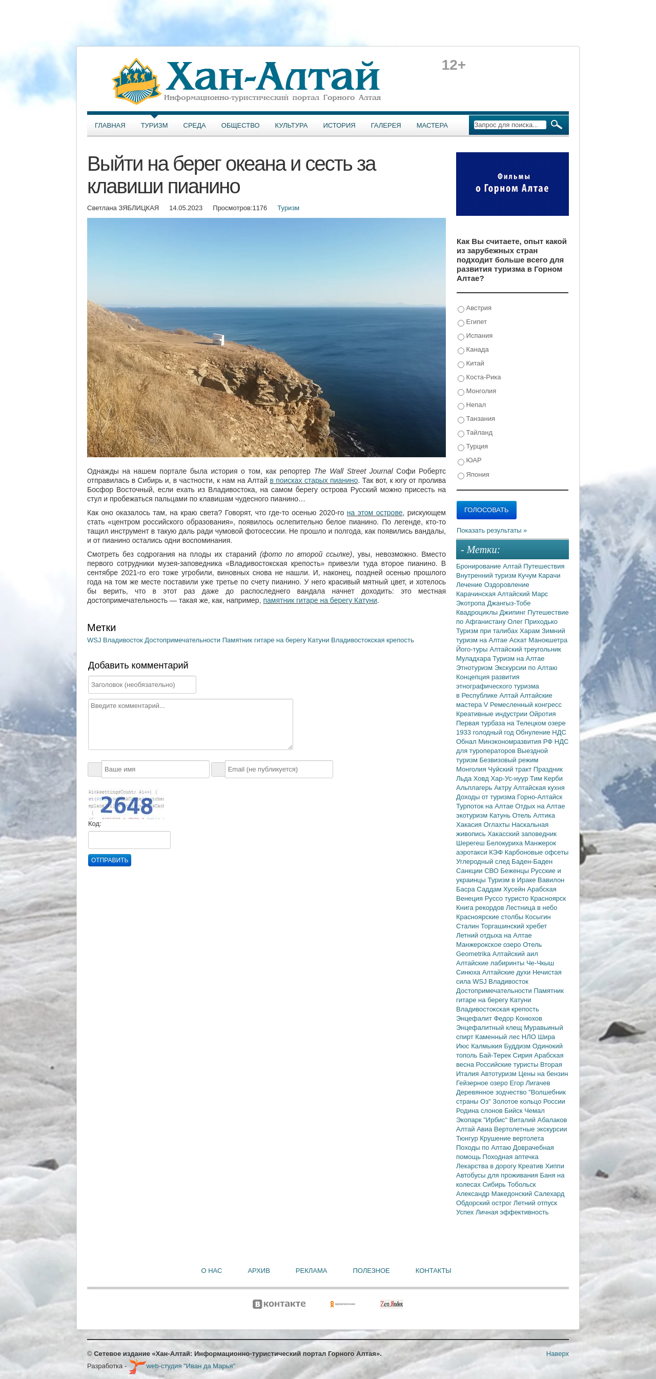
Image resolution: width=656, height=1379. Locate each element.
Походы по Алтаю (484, 1147)
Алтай (513, 566)
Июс (463, 1046)
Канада (473, 350)
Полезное (371, 1270)
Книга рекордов (481, 907)
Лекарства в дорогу (487, 1166)
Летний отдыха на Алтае (494, 935)
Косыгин (538, 917)
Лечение (470, 585)
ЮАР (470, 460)
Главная (110, 125)
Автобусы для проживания (498, 1175)
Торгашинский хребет (514, 926)
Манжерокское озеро (489, 944)
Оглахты (498, 824)
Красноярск (548, 898)
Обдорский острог (485, 1203)
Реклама (311, 1270)
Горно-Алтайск (539, 797)
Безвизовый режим (508, 760)
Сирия (524, 1055)
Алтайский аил (515, 954)
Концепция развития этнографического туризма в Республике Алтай (497, 686)
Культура (291, 125)
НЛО (530, 1037)
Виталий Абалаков (538, 1120)
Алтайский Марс (523, 594)
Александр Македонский (495, 1194)
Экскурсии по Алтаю (526, 668)
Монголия (477, 391)
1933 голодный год (486, 732)
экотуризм (472, 815)
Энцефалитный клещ (490, 1027)
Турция (473, 446)
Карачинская (477, 594)
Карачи (549, 575)
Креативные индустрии (492, 714)
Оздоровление (506, 585)
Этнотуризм (475, 668)
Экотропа (471, 603)
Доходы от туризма (486, 797)
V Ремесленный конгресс (523, 704)
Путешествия (543, 566)
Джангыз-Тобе (508, 603)
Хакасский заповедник (522, 834)
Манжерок (540, 843)
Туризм (154, 125)
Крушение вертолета (512, 1138)
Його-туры (472, 649)
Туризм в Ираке (513, 880)
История (339, 125)
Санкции (470, 871)
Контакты (434, 1270)
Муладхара (474, 658)
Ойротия (542, 714)
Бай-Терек (496, 1055)
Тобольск (521, 1184)
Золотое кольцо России (529, 1101)
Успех (466, 1212)
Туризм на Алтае (518, 658)
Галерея (386, 125)
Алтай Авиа (475, 1129)
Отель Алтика (533, 815)
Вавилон (551, 880)
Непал (472, 405)
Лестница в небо (531, 907)
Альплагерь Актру (485, 788)
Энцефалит (475, 1018)
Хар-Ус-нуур (510, 778)
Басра (466, 889)
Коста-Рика (479, 377)
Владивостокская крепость (372, 640)
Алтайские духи (507, 972)
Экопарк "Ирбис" (482, 1120)
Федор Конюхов (518, 1018)
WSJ (95, 640)
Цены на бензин (543, 1074)
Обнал (467, 741)
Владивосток (124, 640)
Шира (546, 1037)
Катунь (500, 815)
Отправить (109, 860)
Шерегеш (471, 843)
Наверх (557, 1353)
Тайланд (475, 433)
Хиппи (554, 1166)
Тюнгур (468, 1138)
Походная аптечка (511, 1157)
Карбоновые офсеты (537, 852)
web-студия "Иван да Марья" (182, 1366)
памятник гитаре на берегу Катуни (320, 600)
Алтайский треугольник (525, 649)
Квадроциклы (478, 612)
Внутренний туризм (487, 575)
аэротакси (472, 852)
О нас (211, 1270)
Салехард (549, 1194)
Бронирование (479, 566)
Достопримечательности (183, 640)
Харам (531, 631)
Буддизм (518, 1046)
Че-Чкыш (540, 963)
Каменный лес (498, 1037)
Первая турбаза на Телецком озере (511, 723)
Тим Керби (546, 778)
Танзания (476, 419)
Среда (194, 125)
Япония (473, 475)
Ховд (482, 778)
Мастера (432, 125)
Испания (475, 336)
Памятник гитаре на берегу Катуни (276, 640)
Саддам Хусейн (502, 889)
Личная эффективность (512, 1212)
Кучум (528, 575)
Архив (259, 1270)
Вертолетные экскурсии (530, 1129)
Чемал (534, 1110)
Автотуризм (500, 1074)
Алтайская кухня (539, 788)
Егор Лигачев (529, 1083)
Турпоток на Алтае (485, 806)
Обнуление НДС (541, 732)
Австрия (474, 308)
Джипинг (514, 612)
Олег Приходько (532, 621)
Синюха (469, 972)
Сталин (468, 926)
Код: (94, 823)
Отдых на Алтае (540, 806)
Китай (471, 363)
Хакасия (470, 824)
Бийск (514, 1110)
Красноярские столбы (490, 917)
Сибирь (494, 1184)
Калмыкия (487, 1046)
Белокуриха (505, 843)
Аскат (519, 640)
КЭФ (496, 852)
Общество (240, 125)
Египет (472, 322)
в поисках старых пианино (314, 480)
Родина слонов (480, 1110)
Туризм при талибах (488, 631)
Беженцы (516, 871)
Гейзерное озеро (482, 1083)
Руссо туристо (507, 898)
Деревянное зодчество (492, 1092)
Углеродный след (483, 861)
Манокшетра (547, 640)
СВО (492, 871)
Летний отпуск (535, 1203)
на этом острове (375, 513)
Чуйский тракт (511, 769)
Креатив (531, 1166)
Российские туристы (508, 1064)
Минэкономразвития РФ (516, 741)
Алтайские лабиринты (491, 963)
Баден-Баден (531, 861)
